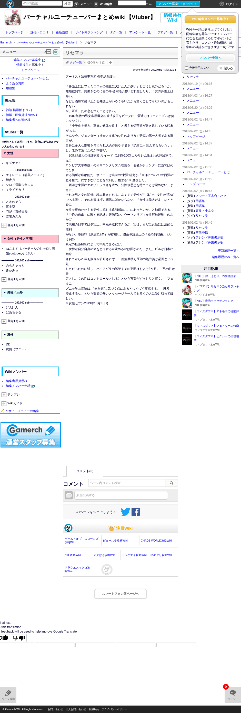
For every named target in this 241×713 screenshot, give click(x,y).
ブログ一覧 (165, 32)
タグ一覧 (116, 32)
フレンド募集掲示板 (209, 237)
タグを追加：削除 (110, 62)
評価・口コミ (40, 32)
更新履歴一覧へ (228, 250)
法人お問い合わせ (76, 709)
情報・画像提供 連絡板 (21, 115)
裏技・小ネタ (205, 211)
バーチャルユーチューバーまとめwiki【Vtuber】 (90, 17)
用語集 (10, 88)
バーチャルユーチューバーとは (27, 78)
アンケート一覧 (140, 32)
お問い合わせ (55, 709)
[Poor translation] (19, 638)
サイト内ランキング (89, 32)
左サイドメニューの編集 (19, 411)
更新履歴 (62, 32)
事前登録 (202, 232)
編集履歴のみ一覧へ (225, 257)
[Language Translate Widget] (136, 3)
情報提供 (22, 65)
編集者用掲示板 (16, 381)
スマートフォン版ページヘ (120, 594)
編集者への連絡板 (18, 120)
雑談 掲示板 (19, 110)
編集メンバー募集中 (27, 60)
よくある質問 (15, 83)
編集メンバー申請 (18, 386)
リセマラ (193, 77)
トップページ (14, 32)
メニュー (193, 88)
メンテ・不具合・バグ (211, 196)
